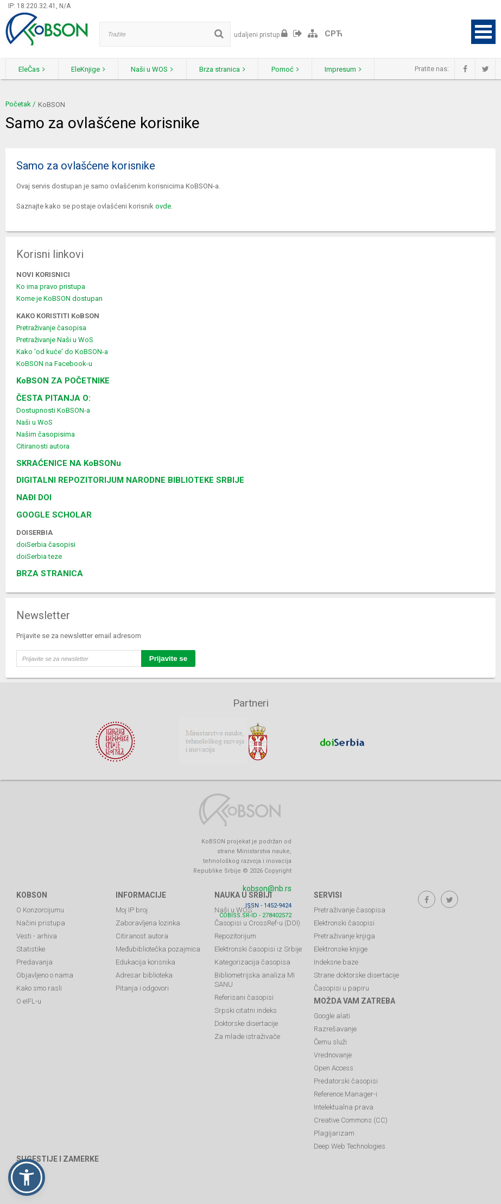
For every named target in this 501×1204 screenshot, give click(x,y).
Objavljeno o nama (44, 974)
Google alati (332, 1015)
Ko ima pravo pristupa (50, 286)
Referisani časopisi (244, 997)
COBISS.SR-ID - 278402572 (255, 914)
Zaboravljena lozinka (148, 922)
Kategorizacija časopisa (252, 961)
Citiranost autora (142, 935)
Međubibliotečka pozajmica (158, 948)
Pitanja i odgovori (142, 988)
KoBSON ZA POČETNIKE (63, 381)
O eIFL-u (28, 1001)
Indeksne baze (336, 961)
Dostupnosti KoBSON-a (53, 410)
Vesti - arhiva (36, 935)
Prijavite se (168, 658)
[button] (26, 1177)
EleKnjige (91, 69)
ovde (163, 206)
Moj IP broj (132, 909)
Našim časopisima (45, 434)
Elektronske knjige (340, 948)
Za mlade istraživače (247, 1036)
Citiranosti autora (42, 446)
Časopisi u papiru (341, 988)
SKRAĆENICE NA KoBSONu (68, 463)
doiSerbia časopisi (45, 544)
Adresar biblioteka (144, 974)
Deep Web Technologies (349, 1146)
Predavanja (34, 961)
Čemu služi (330, 1041)
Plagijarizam (334, 1133)
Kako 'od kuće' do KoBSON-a (62, 352)
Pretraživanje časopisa (51, 328)
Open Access (333, 1067)
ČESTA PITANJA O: (53, 398)
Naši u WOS (157, 69)
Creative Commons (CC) (351, 1119)
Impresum (353, 69)
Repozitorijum (235, 935)
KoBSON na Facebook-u (54, 364)
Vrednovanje (333, 1054)
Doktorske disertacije (246, 1023)
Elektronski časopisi (344, 922)
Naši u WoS (34, 422)
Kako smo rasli (39, 988)
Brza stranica (229, 69)
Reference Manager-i (345, 1093)
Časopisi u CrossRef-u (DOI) (257, 922)
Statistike (30, 948)
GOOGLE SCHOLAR (54, 515)
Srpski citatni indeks (245, 1010)
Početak (18, 104)
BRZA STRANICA (49, 573)
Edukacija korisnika (145, 961)
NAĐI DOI (34, 497)
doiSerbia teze (39, 556)
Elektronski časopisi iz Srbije (258, 948)
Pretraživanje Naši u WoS (54, 340)
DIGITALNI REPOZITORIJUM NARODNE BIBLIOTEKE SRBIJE (130, 480)
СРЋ (334, 34)
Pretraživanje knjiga (344, 935)
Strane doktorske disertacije (356, 974)
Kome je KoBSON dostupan (59, 298)
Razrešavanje (335, 1028)
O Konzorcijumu (40, 909)
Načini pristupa (40, 922)
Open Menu (483, 32)
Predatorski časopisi (346, 1080)
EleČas (33, 69)
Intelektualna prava (343, 1106)
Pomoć (293, 69)
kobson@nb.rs (267, 888)
